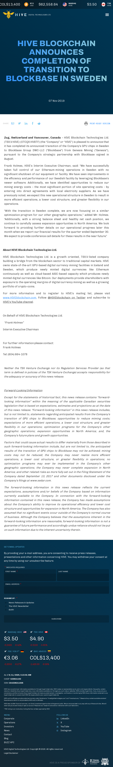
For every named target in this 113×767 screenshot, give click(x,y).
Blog (6, 738)
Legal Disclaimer (11, 753)
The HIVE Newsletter (19, 606)
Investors (9, 726)
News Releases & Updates (21, 603)
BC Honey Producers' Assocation (90, 761)
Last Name (63, 571)
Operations (9, 722)
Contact (8, 734)
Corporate (9, 718)
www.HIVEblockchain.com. (20, 297)
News (7, 730)
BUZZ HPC (9, 742)
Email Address (13, 584)
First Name (11, 572)
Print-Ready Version (100, 123)
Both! (11, 610)
